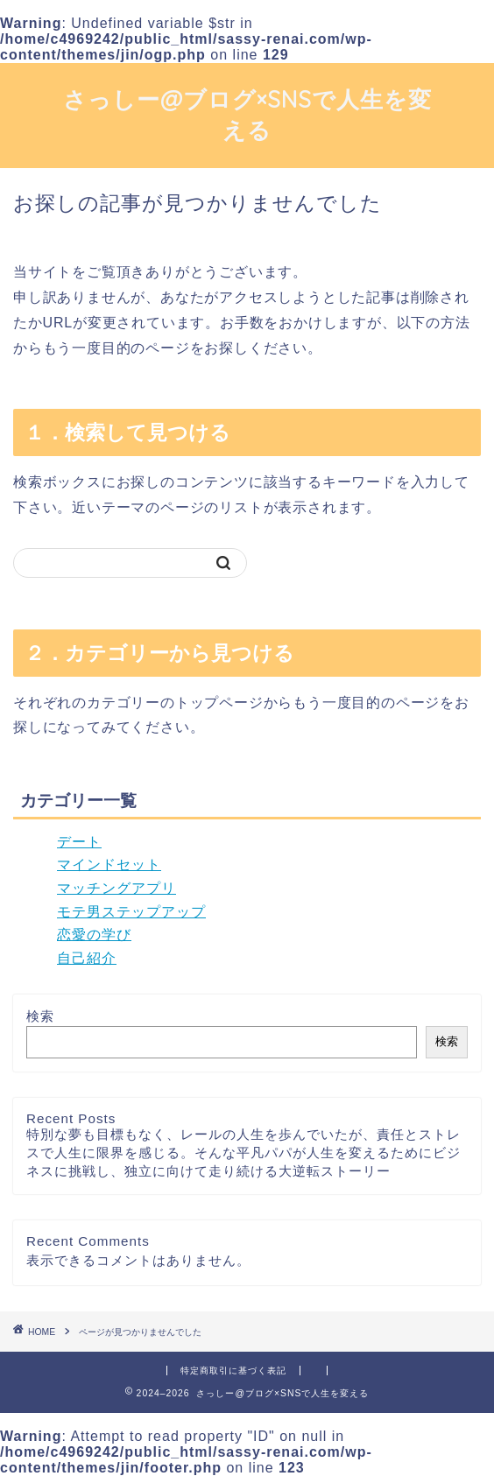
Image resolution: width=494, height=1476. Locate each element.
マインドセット (109, 864)
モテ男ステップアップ (131, 911)
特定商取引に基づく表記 (233, 1370)
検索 (40, 1016)
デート (79, 841)
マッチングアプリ (116, 888)
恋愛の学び (94, 934)
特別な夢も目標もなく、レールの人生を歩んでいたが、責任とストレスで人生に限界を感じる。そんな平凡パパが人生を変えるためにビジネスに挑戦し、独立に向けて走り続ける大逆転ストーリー (243, 1152)
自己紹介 (86, 958)
